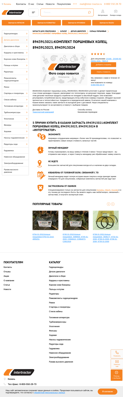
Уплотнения (15, 117)
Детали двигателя (15, 39)
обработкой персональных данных (49, 393)
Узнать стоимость (103, 71)
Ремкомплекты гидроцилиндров (15, 78)
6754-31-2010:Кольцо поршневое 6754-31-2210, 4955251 (43, 235)
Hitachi (107, 189)
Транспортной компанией (43, 111)
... (75, 2)
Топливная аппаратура (15, 105)
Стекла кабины (15, 98)
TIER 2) (105, 60)
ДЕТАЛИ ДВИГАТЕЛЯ (78, 30)
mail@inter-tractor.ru (91, 4)
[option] (63, 68)
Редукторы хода (15, 143)
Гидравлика (9, 149)
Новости (50, 4)
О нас (31, 4)
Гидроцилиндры (15, 32)
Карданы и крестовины (15, 51)
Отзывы (7, 271)
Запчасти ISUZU (107, 23)
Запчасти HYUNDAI (76, 23)
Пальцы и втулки (15, 64)
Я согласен (107, 391)
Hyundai (114, 189)
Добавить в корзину (103, 63)
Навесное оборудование (14, 155)
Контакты (21, 4)
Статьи (40, 4)
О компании (9, 279)
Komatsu (100, 189)
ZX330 (109, 57)
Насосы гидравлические (15, 136)
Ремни (6, 86)
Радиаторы (15, 70)
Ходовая (15, 130)
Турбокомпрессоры (15, 111)
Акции (6, 275)
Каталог (63, 30)
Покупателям (64, 4)
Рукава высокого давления (11, 169)
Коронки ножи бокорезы (15, 58)
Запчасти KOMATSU (46, 23)
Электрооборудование (13, 162)
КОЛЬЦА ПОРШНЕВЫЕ (98, 30)
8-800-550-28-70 (97, 84)
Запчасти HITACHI (16, 23)
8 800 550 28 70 (112, 4)
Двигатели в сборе (15, 45)
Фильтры (15, 124)
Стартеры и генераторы (15, 92)
